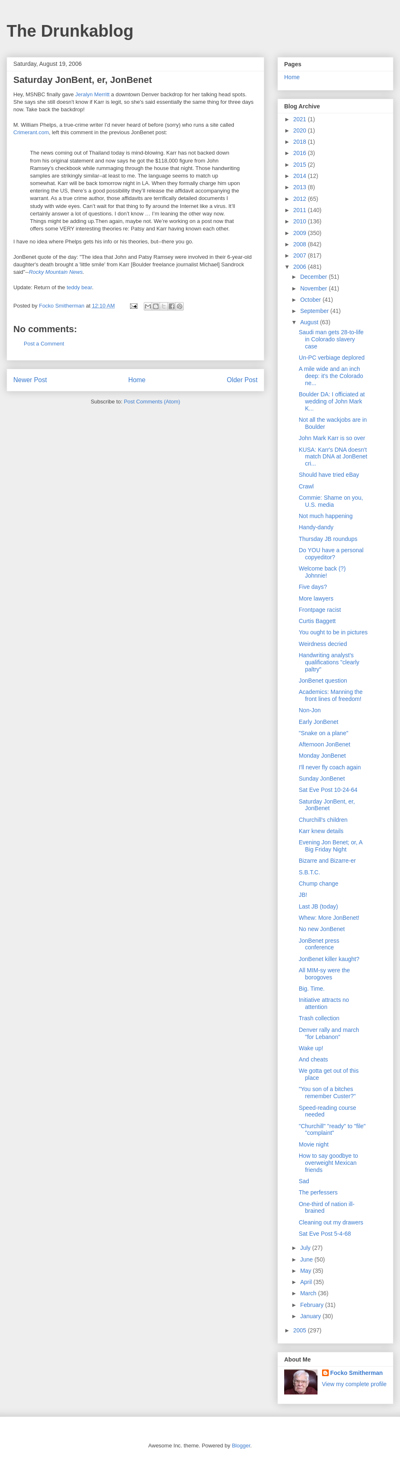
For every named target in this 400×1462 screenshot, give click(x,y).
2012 (300, 198)
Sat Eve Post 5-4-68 (325, 1233)
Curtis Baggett (317, 621)
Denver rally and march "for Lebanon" (329, 1033)
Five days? (313, 586)
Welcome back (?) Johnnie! (322, 572)
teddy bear (79, 287)
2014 (300, 176)
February (312, 1305)
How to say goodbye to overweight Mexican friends (328, 1162)
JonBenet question (323, 680)
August (310, 322)
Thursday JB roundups (328, 539)
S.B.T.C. (309, 872)
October (311, 299)
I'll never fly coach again (330, 767)
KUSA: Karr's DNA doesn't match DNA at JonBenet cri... (333, 456)
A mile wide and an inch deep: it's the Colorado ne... (331, 376)
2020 (300, 130)
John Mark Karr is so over (332, 438)
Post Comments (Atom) (152, 401)
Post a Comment (44, 343)
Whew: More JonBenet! (329, 917)
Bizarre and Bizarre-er (327, 860)
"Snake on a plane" (323, 733)
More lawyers (316, 598)
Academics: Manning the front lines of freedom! (330, 695)
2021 (300, 119)
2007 (300, 255)
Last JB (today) (318, 906)
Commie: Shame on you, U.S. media (331, 501)
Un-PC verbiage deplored (332, 357)
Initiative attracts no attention (324, 1003)
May (306, 1270)
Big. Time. (312, 988)
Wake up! (311, 1048)
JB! (303, 894)
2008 (300, 244)
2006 (300, 266)
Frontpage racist (320, 609)
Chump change (318, 883)
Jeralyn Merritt (92, 94)
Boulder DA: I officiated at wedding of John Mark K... (332, 401)
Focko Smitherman (356, 1372)
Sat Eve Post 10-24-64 (328, 789)
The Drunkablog (70, 31)
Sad (304, 1181)
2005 (300, 1330)
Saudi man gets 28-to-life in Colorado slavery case (331, 339)
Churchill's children (323, 819)
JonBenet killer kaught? (329, 959)
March (309, 1293)
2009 (300, 233)
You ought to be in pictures (333, 632)
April (306, 1282)
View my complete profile (354, 1384)
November (314, 288)
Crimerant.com (31, 132)
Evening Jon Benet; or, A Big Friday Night (330, 846)
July (306, 1247)
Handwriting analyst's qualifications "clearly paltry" (329, 662)
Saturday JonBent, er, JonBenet (327, 805)
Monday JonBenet (322, 755)
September (315, 311)
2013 (300, 187)
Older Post (242, 379)
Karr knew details (321, 831)
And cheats (313, 1059)
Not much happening (325, 516)
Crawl (306, 486)
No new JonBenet (322, 929)
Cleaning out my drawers (331, 1222)
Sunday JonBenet (322, 778)
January (311, 1316)
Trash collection (319, 1018)
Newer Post (30, 379)
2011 (300, 210)
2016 (300, 153)
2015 (300, 164)
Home (137, 379)
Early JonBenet (318, 721)
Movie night (314, 1144)
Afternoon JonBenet (324, 744)
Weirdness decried (323, 644)
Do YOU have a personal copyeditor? (331, 554)
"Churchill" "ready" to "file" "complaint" (332, 1130)
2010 (300, 221)
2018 (300, 141)
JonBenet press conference (319, 944)
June (307, 1259)
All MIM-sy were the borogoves (324, 974)
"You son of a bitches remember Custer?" (327, 1092)
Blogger (241, 1445)
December (314, 276)
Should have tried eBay (329, 474)
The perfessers (318, 1192)
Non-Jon (310, 710)
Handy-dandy (316, 527)
